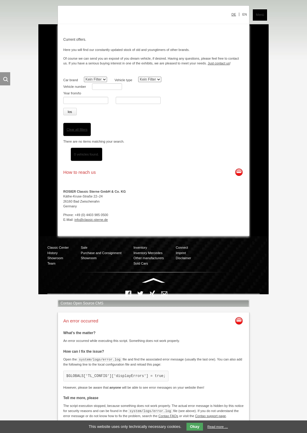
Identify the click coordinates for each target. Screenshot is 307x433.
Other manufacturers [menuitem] (148, 258)
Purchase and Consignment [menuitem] (101, 253)
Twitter (140, 293)
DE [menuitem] (233, 14)
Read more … (217, 427)
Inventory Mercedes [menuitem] (147, 253)
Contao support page (210, 415)
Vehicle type (123, 80)
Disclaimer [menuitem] (183, 258)
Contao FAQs (168, 415)
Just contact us (219, 63)
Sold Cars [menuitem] (140, 263)
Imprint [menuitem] (181, 253)
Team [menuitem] (51, 263)
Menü (260, 14)
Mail (164, 293)
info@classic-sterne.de (91, 219)
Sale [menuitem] (84, 247)
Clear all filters (77, 129)
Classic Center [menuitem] (58, 247)
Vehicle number (74, 86)
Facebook (128, 293)
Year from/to (72, 93)
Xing (152, 293)
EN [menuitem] (244, 14)
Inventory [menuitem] (140, 247)
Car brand (70, 80)
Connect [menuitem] (182, 247)
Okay (194, 426)
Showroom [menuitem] (55, 258)
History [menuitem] (52, 253)
